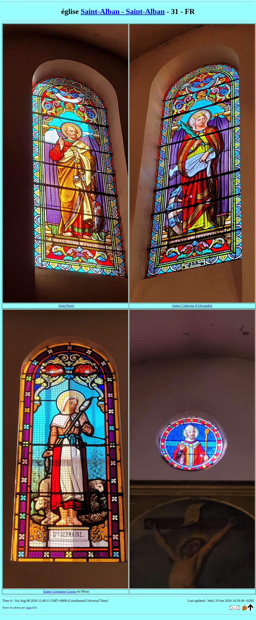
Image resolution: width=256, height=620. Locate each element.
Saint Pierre (66, 305)
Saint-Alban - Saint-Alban (123, 11)
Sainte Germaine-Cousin (59, 591)
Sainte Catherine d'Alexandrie (192, 305)
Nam (28, 607)
